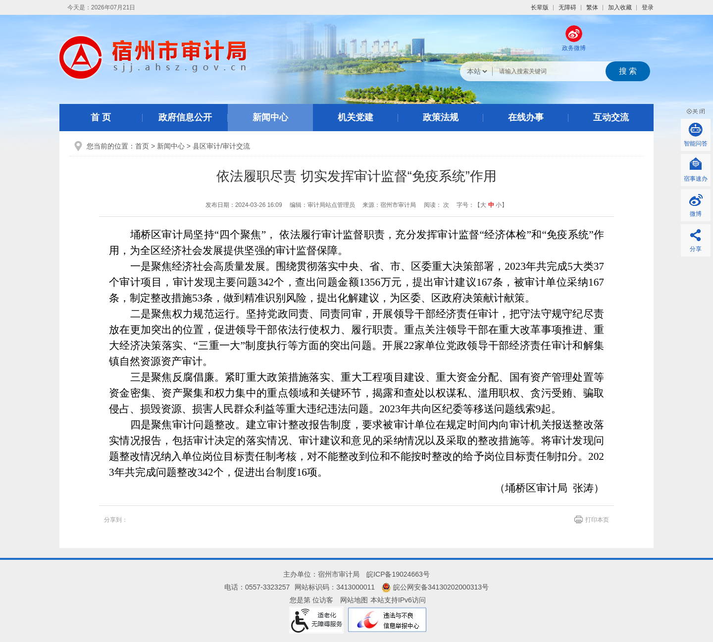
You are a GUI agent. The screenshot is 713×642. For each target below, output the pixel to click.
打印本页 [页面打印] (597, 519)
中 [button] (491, 204)
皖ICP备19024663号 (398, 574)
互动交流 (611, 117)
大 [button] (483, 204)
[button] (540, 7)
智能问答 (696, 143)
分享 (696, 249)
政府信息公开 (185, 117)
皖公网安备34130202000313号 (435, 587)
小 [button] (499, 204)
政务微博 (574, 48)
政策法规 (440, 117)
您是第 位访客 (311, 600)
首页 (142, 146)
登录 (648, 7)
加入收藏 (620, 7)
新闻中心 (270, 117)
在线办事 (526, 117)
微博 (696, 213)
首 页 (101, 117)
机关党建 (355, 117)
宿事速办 (696, 178)
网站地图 (354, 600)
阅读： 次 (436, 204)
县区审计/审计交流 (221, 146)
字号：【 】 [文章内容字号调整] (482, 204)
